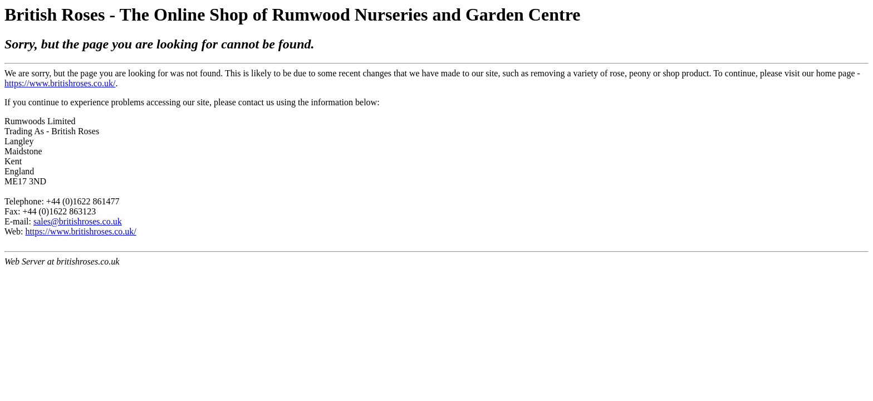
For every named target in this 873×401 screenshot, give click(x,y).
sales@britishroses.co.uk (77, 221)
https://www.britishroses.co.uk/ (59, 83)
